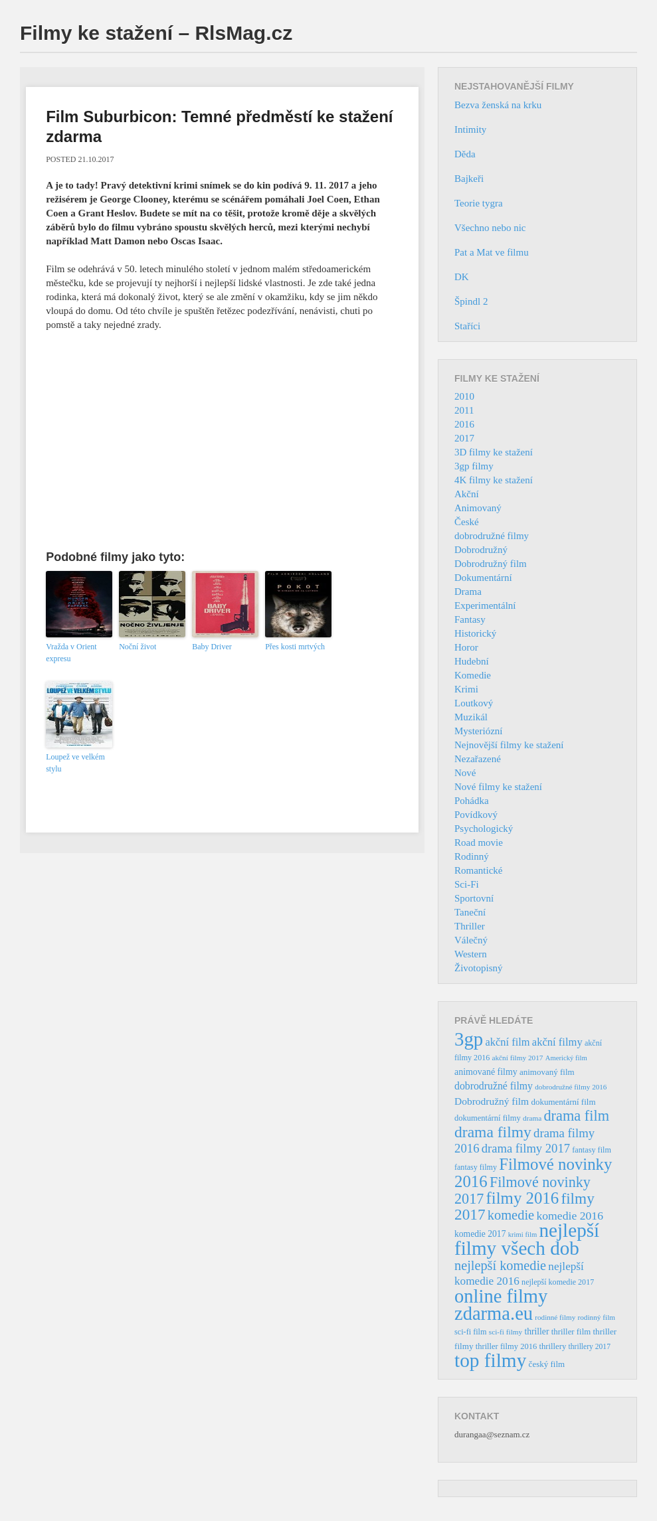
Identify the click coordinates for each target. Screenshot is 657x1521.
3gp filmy (474, 466)
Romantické (478, 870)
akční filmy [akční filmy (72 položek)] (557, 1042)
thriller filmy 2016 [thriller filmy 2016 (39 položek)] (506, 1346)
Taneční (470, 912)
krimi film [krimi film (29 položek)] (522, 1234)
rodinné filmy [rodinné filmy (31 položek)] (555, 1317)
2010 (464, 396)
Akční (466, 494)
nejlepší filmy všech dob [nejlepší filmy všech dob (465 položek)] (526, 1239)
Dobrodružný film (490, 563)
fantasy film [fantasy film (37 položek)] (591, 1150)
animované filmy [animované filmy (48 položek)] (485, 1072)
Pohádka (471, 800)
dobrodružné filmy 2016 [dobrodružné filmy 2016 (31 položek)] (571, 1087)
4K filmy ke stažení (493, 480)
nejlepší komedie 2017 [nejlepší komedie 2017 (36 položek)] (557, 1282)
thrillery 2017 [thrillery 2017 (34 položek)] (589, 1346)
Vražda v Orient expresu (71, 652)
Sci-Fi (466, 884)
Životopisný (478, 968)
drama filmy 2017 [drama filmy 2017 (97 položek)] (526, 1148)
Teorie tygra (478, 203)
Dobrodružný (481, 549)
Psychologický (483, 828)
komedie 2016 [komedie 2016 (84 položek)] (569, 1215)
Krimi (466, 689)
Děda (465, 154)
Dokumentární (483, 577)
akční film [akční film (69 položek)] (508, 1042)
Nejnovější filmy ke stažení (509, 745)
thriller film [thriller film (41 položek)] (571, 1331)
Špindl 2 (471, 301)
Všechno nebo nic (489, 227)
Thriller (469, 926)
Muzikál (471, 717)
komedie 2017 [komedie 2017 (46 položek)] (480, 1234)
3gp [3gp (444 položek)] (468, 1039)
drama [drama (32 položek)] (532, 1118)
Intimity (470, 129)
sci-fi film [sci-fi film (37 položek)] (470, 1331)
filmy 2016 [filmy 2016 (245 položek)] (522, 1198)
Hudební (471, 661)
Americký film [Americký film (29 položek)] (566, 1058)
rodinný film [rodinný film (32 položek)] (596, 1317)
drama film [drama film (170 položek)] (576, 1115)
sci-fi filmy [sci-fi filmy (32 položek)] (505, 1332)
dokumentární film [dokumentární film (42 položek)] (563, 1102)
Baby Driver (212, 646)
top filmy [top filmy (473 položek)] (490, 1360)
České (466, 522)
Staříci (467, 326)
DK (461, 277)
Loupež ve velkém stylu (75, 762)
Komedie (472, 675)
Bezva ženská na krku (497, 105)
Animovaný (478, 508)
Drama (468, 591)
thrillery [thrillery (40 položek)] (552, 1346)
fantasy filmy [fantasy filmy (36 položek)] (475, 1167)
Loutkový (473, 703)
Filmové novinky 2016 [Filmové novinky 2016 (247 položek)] (533, 1172)
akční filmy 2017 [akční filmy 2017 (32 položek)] (517, 1058)
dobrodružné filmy (491, 535)
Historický (475, 633)
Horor (466, 647)
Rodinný (471, 856)
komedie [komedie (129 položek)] (511, 1215)
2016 (464, 424)
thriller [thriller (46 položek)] (536, 1331)
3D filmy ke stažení (493, 452)
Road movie (478, 842)
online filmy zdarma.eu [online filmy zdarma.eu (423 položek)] (500, 1305)
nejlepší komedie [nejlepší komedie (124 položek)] (500, 1265)
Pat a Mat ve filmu (491, 252)
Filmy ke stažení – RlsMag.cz (156, 33)
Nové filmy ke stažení (498, 786)
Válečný (471, 940)
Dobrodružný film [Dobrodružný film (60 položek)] (491, 1101)
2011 (464, 410)
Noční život (137, 646)
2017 (464, 438)
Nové (465, 772)
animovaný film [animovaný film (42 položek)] (547, 1072)
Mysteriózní (478, 731)
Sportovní (474, 898)
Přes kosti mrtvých (295, 646)
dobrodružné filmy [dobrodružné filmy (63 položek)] (493, 1085)
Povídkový (476, 814)
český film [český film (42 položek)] (547, 1364)
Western (470, 954)
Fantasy (470, 619)
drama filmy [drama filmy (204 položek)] (492, 1132)
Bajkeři (469, 178)
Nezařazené (477, 759)
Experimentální (485, 605)
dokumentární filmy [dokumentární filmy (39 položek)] (487, 1118)
